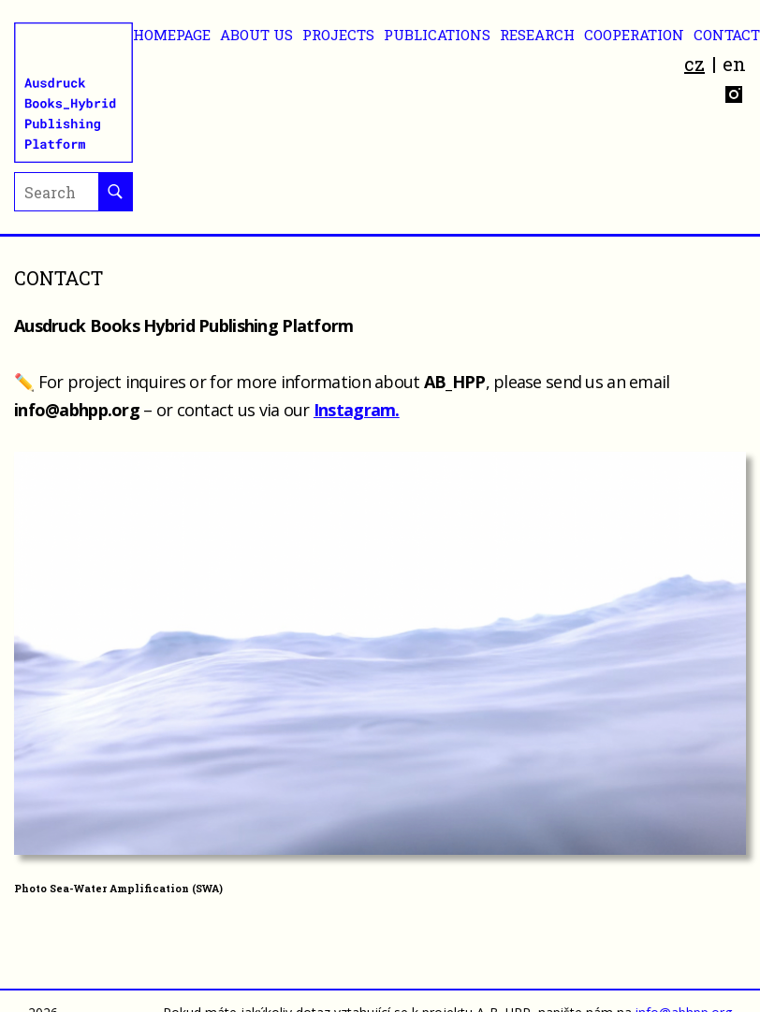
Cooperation (634, 34)
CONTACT (727, 34)
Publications (437, 34)
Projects (338, 34)
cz (694, 63)
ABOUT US (256, 34)
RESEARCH (537, 34)
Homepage (172, 34)
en (734, 63)
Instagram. (357, 409)
